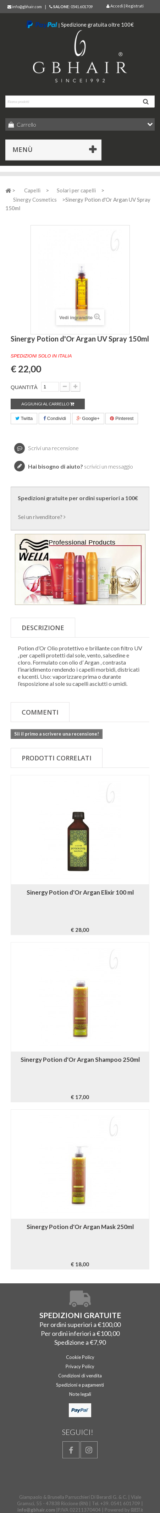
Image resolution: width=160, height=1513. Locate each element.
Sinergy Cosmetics (35, 199)
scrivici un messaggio (80, 466)
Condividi (54, 418)
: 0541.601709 (71, 6)
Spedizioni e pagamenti (80, 1385)
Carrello (26, 124)
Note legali (80, 1394)
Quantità (24, 387)
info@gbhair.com (24, 6)
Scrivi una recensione (53, 447)
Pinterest (121, 418)
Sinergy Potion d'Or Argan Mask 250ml (80, 1226)
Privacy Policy (80, 1366)
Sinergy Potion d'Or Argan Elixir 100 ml (80, 892)
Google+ (88, 418)
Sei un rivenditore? (42, 516)
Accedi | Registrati (125, 6)
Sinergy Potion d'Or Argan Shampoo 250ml (80, 1059)
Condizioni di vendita (80, 1375)
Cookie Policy (80, 1357)
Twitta (24, 418)
